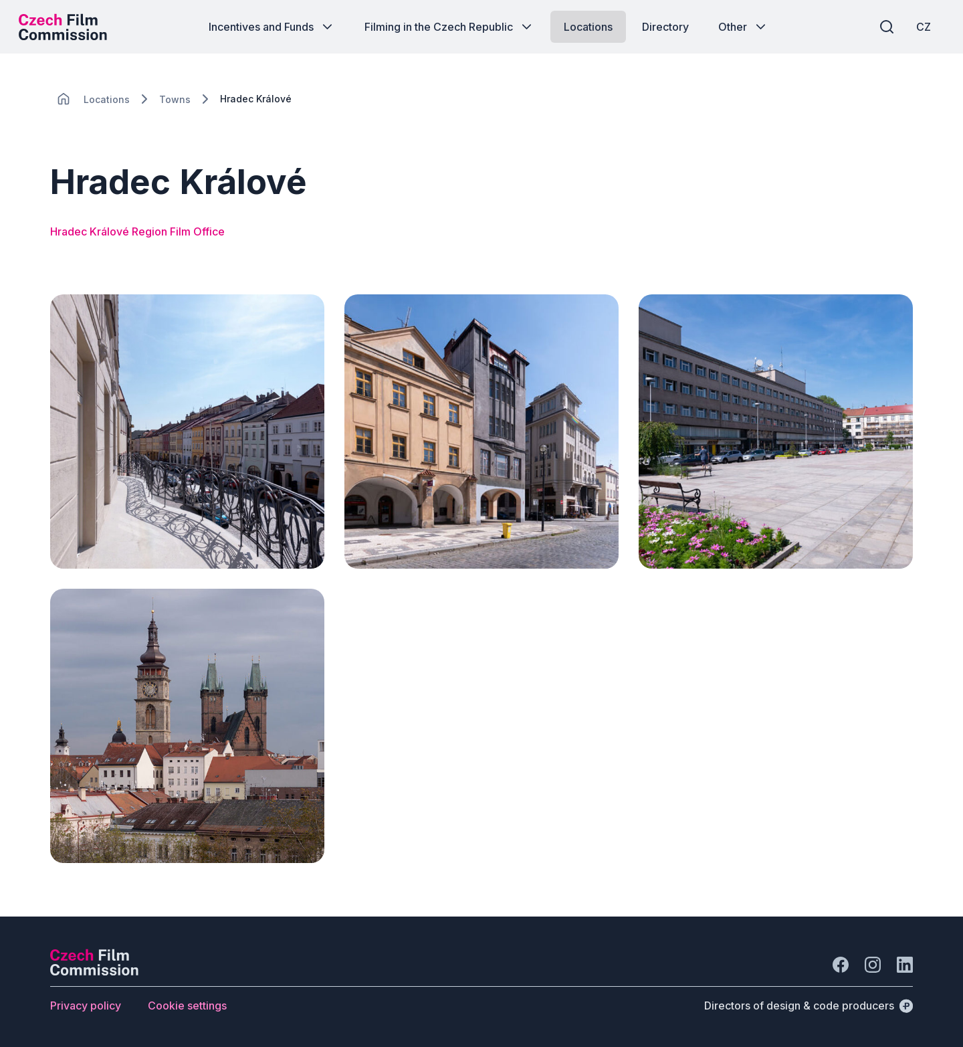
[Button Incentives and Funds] (271, 27)
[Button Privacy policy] (85, 1005)
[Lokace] (107, 99)
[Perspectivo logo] (94, 971)
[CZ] (922, 27)
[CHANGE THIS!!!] (63, 99)
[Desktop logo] (64, 26)
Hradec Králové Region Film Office (137, 231)
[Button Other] (743, 27)
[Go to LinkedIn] (905, 965)
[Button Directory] (665, 27)
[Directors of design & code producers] (808, 1005)
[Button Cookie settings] (187, 1005)
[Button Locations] (588, 27)
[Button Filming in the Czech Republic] (449, 27)
